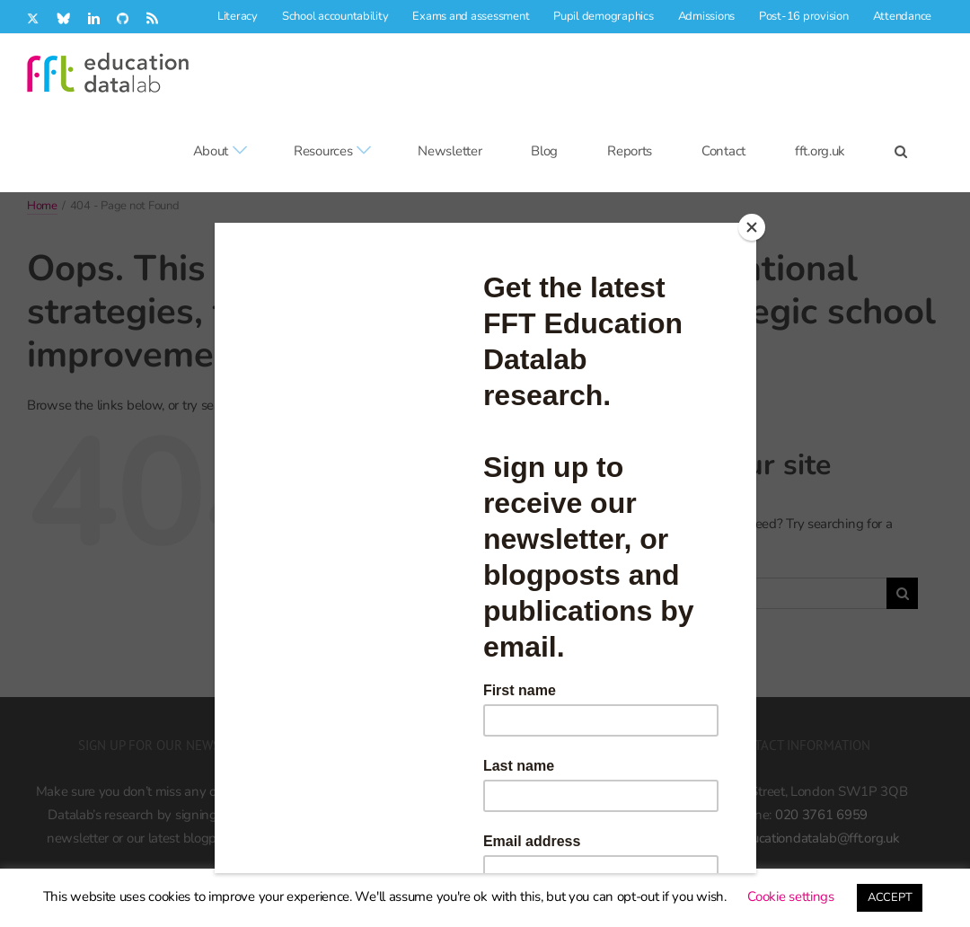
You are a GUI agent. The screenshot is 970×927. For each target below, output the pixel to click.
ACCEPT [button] (890, 897)
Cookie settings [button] (790, 896)
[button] (901, 150)
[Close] (751, 227)
